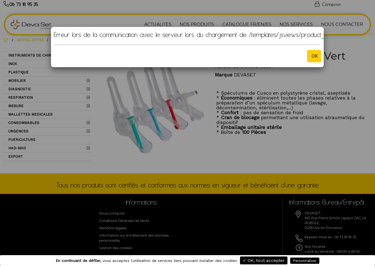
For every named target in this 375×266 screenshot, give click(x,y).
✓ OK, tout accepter (264, 260)
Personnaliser (305, 261)
